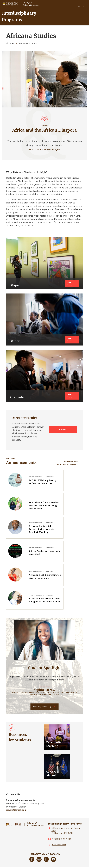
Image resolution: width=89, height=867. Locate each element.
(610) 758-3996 (59, 844)
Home (10, 43)
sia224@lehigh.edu (16, 810)
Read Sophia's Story (42, 707)
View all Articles (71, 461)
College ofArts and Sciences (35, 824)
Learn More (69, 283)
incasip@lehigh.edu (62, 839)
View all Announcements (68, 464)
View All (62, 430)
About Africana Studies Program (44, 149)
